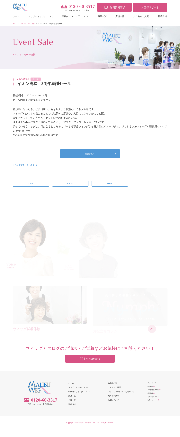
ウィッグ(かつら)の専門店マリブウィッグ (87, 431)
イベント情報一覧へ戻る (26, 168)
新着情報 (162, 17)
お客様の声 (112, 391)
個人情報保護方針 (155, 400)
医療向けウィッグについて (75, 17)
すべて (31, 188)
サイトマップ (153, 391)
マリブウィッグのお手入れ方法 (121, 400)
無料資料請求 (113, 404)
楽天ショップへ (154, 412)
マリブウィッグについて (40, 17)
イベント (70, 188)
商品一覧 (102, 17)
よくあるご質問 (141, 17)
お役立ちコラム (154, 408)
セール (110, 188)
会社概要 (151, 396)
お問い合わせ (113, 408)
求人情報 (151, 404)
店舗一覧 (119, 17)
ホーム (16, 17)
